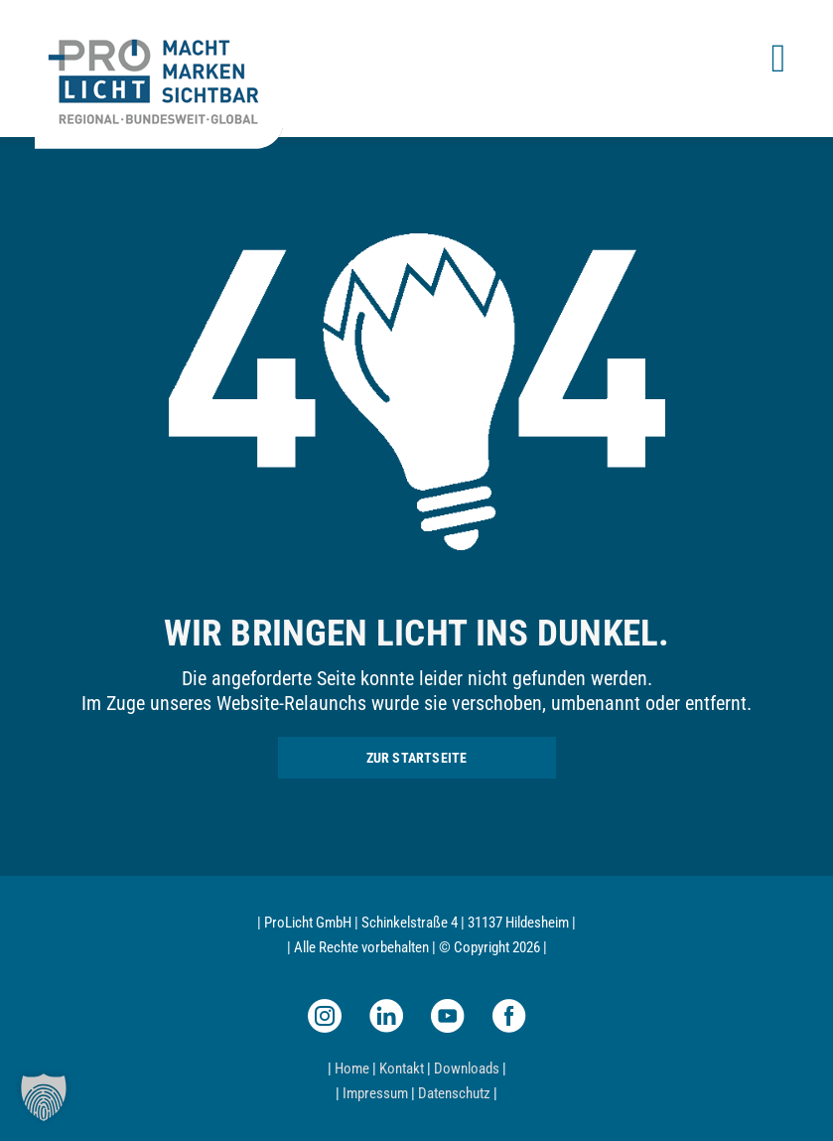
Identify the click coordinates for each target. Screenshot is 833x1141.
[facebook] (509, 1016)
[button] (43, 1097)
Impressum (375, 1093)
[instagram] (324, 1016)
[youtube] (448, 1016)
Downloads (466, 1068)
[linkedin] (386, 1016)
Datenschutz (454, 1093)
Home (352, 1068)
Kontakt (401, 1068)
